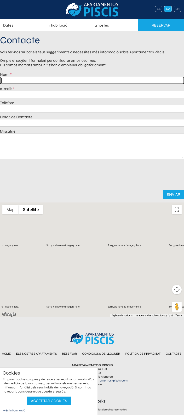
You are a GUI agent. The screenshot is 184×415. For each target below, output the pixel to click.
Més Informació (14, 410)
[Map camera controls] (177, 289)
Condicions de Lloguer (101, 354)
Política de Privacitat (143, 354)
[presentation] (92, 173)
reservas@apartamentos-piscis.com (103, 380)
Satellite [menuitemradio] (31, 209)
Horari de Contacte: (17, 117)
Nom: (4, 74)
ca (168, 9)
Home (6, 354)
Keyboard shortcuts (122, 315)
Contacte (173, 354)
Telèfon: (7, 103)
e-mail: (6, 88)
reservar (161, 25)
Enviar (173, 194)
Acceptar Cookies (49, 400)
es (159, 9)
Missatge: (8, 131)
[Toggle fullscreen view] (177, 209)
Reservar (69, 354)
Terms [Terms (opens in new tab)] (179, 315)
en (177, 9)
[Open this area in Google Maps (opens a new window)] (9, 314)
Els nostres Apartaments (36, 354)
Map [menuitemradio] (10, 209)
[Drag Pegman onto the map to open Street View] (177, 307)
